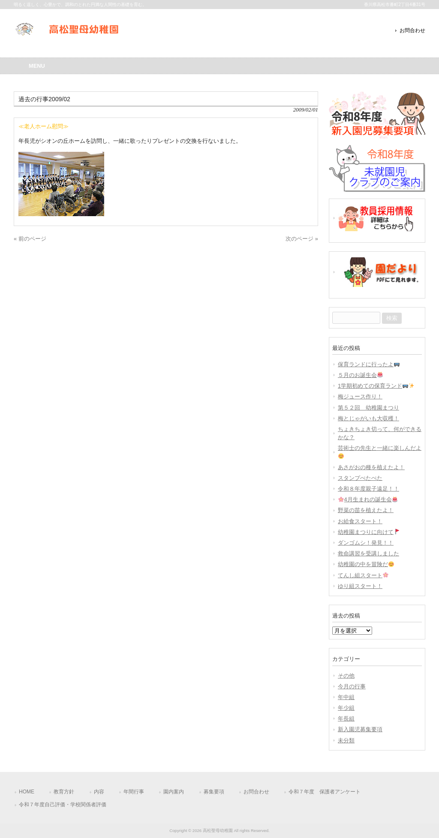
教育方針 (64, 792)
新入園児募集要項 (360, 729)
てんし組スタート (363, 575)
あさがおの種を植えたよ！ (371, 467)
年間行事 (133, 792)
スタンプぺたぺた (360, 478)
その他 (346, 675)
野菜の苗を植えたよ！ (366, 510)
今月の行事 (352, 686)
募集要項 (214, 792)
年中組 (346, 697)
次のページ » (302, 238)
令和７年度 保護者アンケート (325, 792)
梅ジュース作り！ (360, 396)
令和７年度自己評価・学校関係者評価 (62, 805)
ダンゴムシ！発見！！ (366, 543)
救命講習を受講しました (368, 553)
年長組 (346, 718)
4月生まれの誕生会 (368, 499)
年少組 (346, 708)
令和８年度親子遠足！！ (368, 488)
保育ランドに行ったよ (369, 364)
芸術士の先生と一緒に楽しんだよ (379, 451)
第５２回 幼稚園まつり (368, 407)
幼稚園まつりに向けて (369, 532)
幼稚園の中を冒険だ (366, 564)
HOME (26, 792)
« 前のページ (30, 238)
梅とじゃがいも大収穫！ (368, 418)
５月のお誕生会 (360, 375)
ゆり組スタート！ (360, 586)
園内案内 (173, 792)
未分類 (346, 740)
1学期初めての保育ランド (376, 386)
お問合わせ (412, 30)
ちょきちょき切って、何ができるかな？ (379, 433)
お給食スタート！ (360, 521)
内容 (99, 792)
